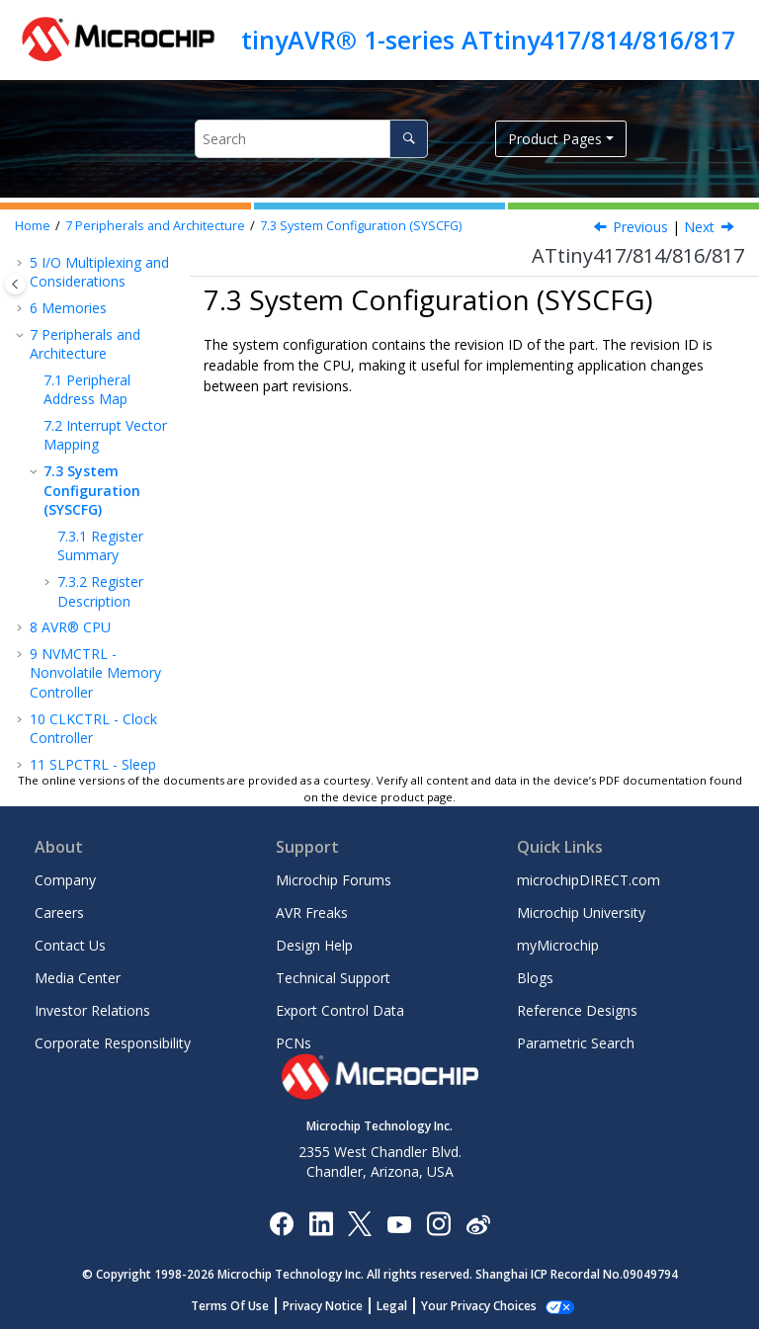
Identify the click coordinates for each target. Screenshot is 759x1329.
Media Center (78, 977)
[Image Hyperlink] (398, 1223)
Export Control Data (340, 1010)
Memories (68, 307)
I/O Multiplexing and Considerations (99, 272)
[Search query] (311, 139)
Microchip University (581, 912)
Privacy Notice (334, 1305)
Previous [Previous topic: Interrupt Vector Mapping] (640, 226)
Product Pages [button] (555, 138)
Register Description (100, 591)
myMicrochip (558, 945)
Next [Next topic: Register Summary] (699, 226)
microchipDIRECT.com (588, 880)
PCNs (293, 1043)
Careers (59, 912)
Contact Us (70, 945)
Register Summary (100, 546)
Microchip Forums (333, 880)
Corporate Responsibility (113, 1043)
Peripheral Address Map (86, 390)
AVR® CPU (70, 627)
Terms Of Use (241, 1305)
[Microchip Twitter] (360, 1222)
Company (65, 880)
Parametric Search (575, 1043)
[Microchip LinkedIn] (320, 1222)
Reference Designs (577, 1010)
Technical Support (333, 977)
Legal (402, 1305)
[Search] (408, 139)
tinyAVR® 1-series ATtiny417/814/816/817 (488, 39)
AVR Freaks (312, 912)
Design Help (314, 945)
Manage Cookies (479, 1305)
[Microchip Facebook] (281, 1222)
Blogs (535, 977)
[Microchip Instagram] (438, 1222)
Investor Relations (92, 1010)
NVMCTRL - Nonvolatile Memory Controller (95, 673)
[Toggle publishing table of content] (15, 284)
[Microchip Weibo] (477, 1223)
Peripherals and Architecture (155, 225)
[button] (22, 263)
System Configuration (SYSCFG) (361, 225)
